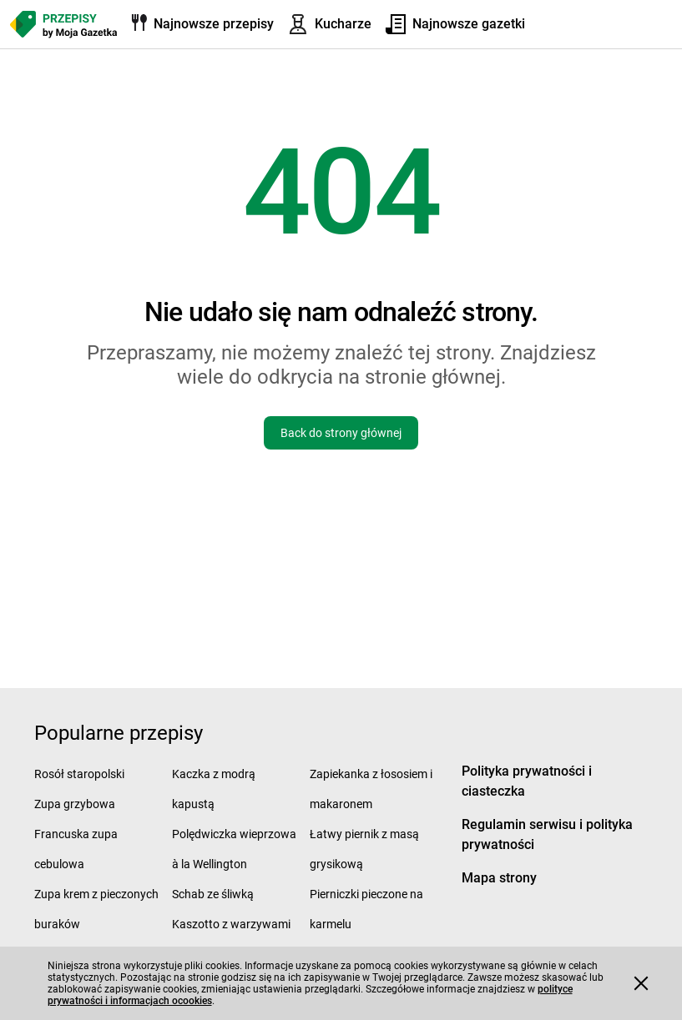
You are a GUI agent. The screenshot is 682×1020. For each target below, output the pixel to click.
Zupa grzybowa (74, 804)
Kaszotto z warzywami (231, 924)
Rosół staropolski (79, 774)
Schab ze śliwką (213, 894)
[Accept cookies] (641, 983)
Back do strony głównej (341, 433)
